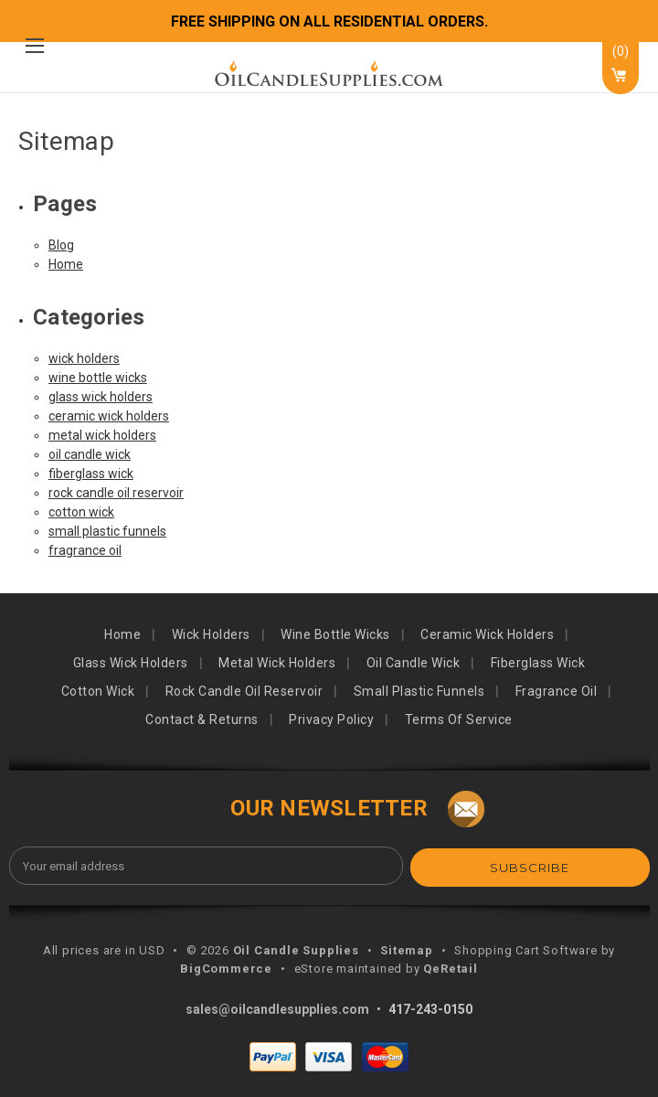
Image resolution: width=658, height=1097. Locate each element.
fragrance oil (85, 550)
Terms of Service (459, 719)
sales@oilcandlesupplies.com (277, 1007)
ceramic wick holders (108, 416)
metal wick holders (102, 435)
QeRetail (450, 967)
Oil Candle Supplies (296, 948)
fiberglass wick (90, 473)
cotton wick (81, 512)
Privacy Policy (331, 719)
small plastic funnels (107, 531)
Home (65, 264)
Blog (61, 245)
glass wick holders (100, 396)
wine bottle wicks (97, 377)
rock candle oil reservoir (116, 492)
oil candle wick (89, 454)
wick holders (84, 358)
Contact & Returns (202, 719)
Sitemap (406, 948)
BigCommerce (226, 967)
